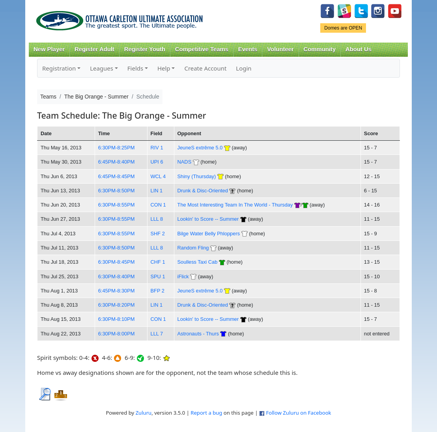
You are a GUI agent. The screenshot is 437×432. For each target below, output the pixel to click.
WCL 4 (158, 176)
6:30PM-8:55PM (116, 205)
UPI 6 (157, 162)
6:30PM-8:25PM (116, 148)
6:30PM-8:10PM (116, 319)
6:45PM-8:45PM (116, 176)
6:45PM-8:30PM (116, 291)
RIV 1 (157, 148)
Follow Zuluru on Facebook (298, 412)
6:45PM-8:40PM (116, 162)
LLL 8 (157, 219)
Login (243, 68)
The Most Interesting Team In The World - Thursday (235, 205)
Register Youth (144, 49)
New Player (49, 49)
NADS (184, 162)
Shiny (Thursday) (196, 176)
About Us (358, 49)
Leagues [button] (101, 68)
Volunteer (280, 49)
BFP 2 (157, 291)
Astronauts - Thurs (198, 334)
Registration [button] (59, 68)
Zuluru (144, 412)
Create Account (205, 68)
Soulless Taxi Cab (197, 262)
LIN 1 (157, 191)
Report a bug (206, 412)
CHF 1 (158, 262)
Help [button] (163, 68)
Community (320, 49)
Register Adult (94, 49)
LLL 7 (157, 334)
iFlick (183, 276)
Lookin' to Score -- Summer (208, 219)
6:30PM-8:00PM (116, 334)
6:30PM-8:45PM (116, 262)
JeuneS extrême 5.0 (200, 148)
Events (248, 49)
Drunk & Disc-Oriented (202, 191)
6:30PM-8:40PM (116, 276)
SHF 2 (158, 233)
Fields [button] (135, 68)
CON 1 (158, 205)
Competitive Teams (201, 49)
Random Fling (193, 248)
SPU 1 (158, 276)
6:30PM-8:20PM (116, 305)
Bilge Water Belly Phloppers (208, 233)
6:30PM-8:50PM (116, 191)
